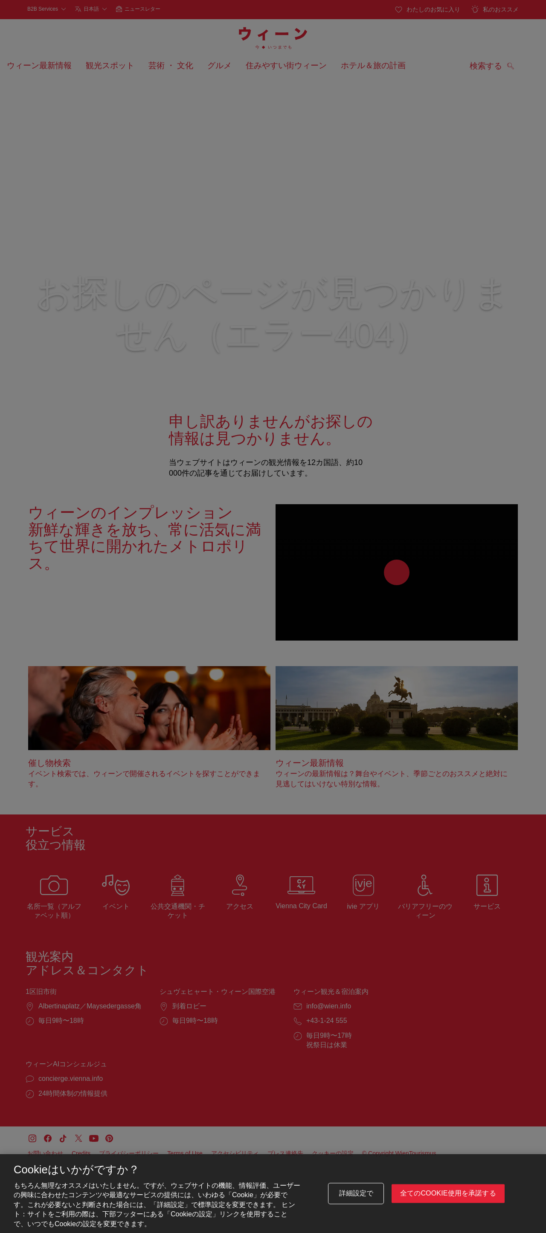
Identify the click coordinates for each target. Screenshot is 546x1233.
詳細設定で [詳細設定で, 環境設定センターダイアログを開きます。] (356, 1194)
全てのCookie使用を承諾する (448, 1194)
